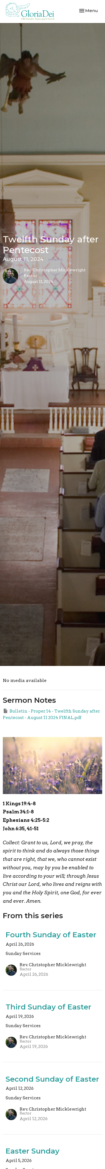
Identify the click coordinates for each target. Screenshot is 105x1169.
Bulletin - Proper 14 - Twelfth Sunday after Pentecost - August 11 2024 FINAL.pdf (51, 714)
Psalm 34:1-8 (18, 812)
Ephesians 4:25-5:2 (26, 820)
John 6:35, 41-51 (21, 828)
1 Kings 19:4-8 (19, 803)
